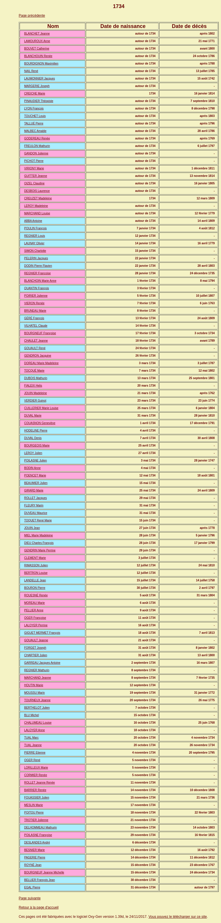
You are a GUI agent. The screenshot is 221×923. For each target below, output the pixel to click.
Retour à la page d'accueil (38, 907)
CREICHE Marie (34, 93)
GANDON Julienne (36, 153)
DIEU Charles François (39, 542)
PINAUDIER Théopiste (38, 101)
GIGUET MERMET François (42, 632)
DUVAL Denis (33, 438)
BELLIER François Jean (39, 880)
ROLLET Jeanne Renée (39, 782)
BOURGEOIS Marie (36, 445)
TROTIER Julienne (36, 820)
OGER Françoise (35, 617)
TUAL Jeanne (33, 745)
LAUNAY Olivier (34, 243)
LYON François (34, 108)
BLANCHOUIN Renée (38, 56)
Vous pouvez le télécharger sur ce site (177, 917)
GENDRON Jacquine (37, 355)
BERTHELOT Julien (37, 707)
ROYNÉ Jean (32, 865)
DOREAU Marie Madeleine (41, 363)
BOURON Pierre (34, 587)
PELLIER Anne (33, 610)
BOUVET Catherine (36, 48)
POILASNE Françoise (38, 835)
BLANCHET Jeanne (37, 33)
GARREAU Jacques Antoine (42, 662)
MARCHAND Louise (37, 213)
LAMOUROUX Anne (37, 41)
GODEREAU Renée (37, 138)
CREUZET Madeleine (38, 198)
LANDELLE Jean (35, 580)
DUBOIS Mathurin (35, 378)
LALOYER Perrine (35, 625)
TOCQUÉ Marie (34, 370)
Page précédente (32, 16)
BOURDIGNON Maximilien (41, 63)
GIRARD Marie (33, 490)
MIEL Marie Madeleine (38, 535)
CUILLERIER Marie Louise (41, 408)
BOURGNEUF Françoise (40, 333)
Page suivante (30, 898)
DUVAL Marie (32, 415)
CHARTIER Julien (35, 655)
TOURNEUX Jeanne (37, 700)
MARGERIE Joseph (36, 86)
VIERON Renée (34, 303)
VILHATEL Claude (35, 325)
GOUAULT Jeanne (36, 640)
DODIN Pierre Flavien (38, 265)
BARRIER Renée (35, 790)
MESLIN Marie (33, 805)
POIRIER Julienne (35, 295)
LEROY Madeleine (36, 205)
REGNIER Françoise (37, 273)
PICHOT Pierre (33, 160)
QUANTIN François (36, 288)
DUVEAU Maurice (35, 513)
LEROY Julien (33, 453)
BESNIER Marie (34, 850)
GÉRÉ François (34, 318)
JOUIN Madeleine (35, 393)
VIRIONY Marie (34, 168)
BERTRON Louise (35, 572)
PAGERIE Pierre (34, 857)
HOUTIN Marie (33, 685)
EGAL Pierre (32, 887)
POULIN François (35, 228)
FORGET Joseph (35, 647)
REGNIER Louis (34, 235)
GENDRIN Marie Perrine (40, 550)
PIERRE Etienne (34, 752)
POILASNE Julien (35, 460)
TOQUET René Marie (38, 520)
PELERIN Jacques (36, 258)
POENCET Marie (35, 475)
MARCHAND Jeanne (37, 677)
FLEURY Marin (33, 505)
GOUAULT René (34, 348)
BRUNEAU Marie (35, 310)
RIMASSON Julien (36, 565)
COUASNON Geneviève (39, 423)
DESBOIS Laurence (37, 190)
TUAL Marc (31, 737)
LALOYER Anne (34, 730)
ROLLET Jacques (35, 498)
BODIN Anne (32, 468)
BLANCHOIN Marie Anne (40, 280)
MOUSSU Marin (34, 692)
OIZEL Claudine (34, 183)
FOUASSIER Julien (36, 797)
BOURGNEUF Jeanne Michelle (44, 872)
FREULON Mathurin (37, 145)
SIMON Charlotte (35, 250)
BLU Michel (31, 715)
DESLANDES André (37, 842)
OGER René (32, 760)
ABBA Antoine (33, 220)
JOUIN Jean (32, 527)
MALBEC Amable (35, 131)
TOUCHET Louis (35, 116)
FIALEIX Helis (33, 385)
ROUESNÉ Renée (36, 595)
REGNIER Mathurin (36, 670)
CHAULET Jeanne (36, 340)
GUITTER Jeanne (35, 175)
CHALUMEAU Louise (38, 722)
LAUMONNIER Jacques (39, 78)
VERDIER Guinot (35, 400)
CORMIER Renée (35, 775)
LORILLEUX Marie (36, 767)
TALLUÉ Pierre (33, 123)
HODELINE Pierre (35, 430)
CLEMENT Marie (35, 557)
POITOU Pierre (34, 812)
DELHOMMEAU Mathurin (40, 827)
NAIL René (31, 71)
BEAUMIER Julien (35, 483)
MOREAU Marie (34, 602)
